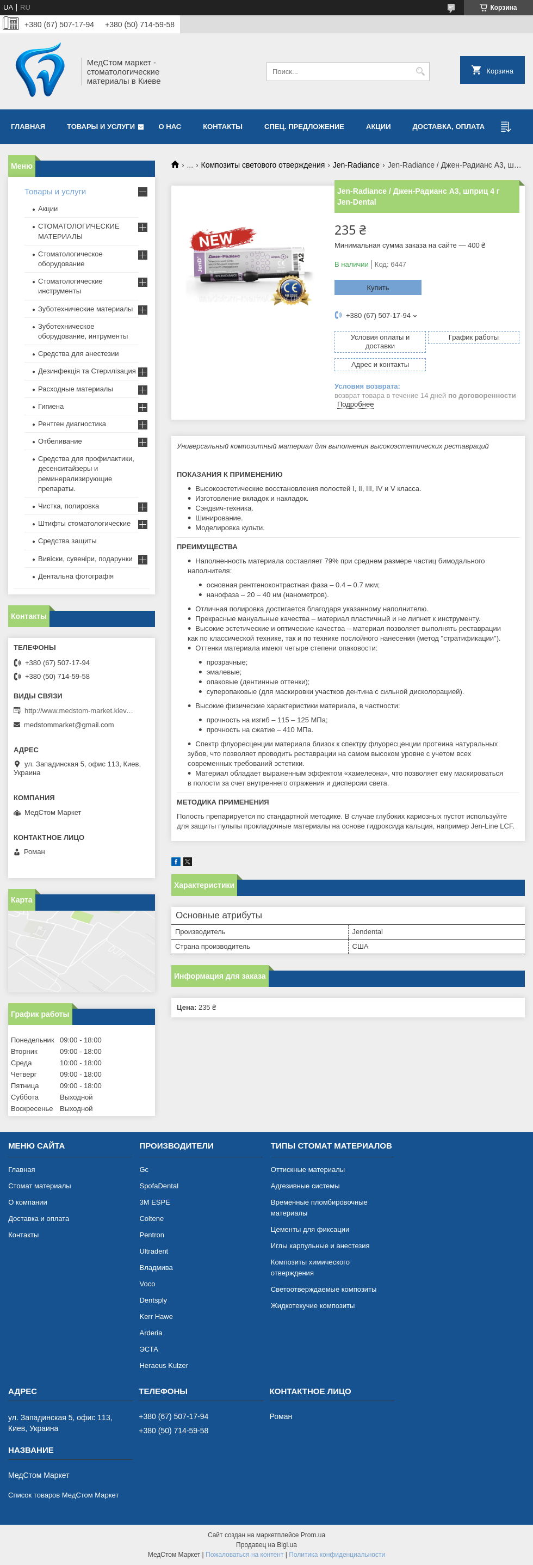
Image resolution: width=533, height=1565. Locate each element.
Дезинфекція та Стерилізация (87, 371)
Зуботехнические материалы (85, 309)
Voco (147, 1284)
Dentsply (153, 1300)
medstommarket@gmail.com (69, 725)
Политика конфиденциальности (337, 1554)
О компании (27, 1202)
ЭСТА (148, 1349)
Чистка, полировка (68, 506)
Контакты (223, 126)
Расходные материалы (75, 389)
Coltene (151, 1218)
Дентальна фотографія (76, 576)
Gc (143, 1169)
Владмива (155, 1267)
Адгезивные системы (305, 1186)
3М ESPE (154, 1202)
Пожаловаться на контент (244, 1554)
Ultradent (153, 1251)
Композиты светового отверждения (263, 165)
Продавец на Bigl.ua (266, 1545)
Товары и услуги (101, 126)
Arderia (150, 1333)
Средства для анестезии (78, 353)
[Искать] (420, 71)
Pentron (151, 1235)
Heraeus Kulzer (163, 1365)
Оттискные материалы (308, 1169)
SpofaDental (158, 1186)
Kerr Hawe (155, 1316)
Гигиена (51, 406)
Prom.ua (313, 1535)
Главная (28, 126)
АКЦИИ (378, 126)
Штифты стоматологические (84, 523)
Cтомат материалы (39, 1186)
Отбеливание (60, 441)
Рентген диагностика (72, 424)
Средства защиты (67, 541)
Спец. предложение (304, 126)
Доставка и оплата (38, 1218)
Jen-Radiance (356, 165)
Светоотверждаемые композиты (324, 1289)
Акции (48, 209)
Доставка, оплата (449, 126)
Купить (378, 288)
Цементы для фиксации (310, 1229)
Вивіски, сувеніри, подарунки (85, 559)
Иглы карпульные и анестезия (320, 1246)
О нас (170, 126)
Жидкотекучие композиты (313, 1306)
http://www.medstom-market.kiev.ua (78, 711)
